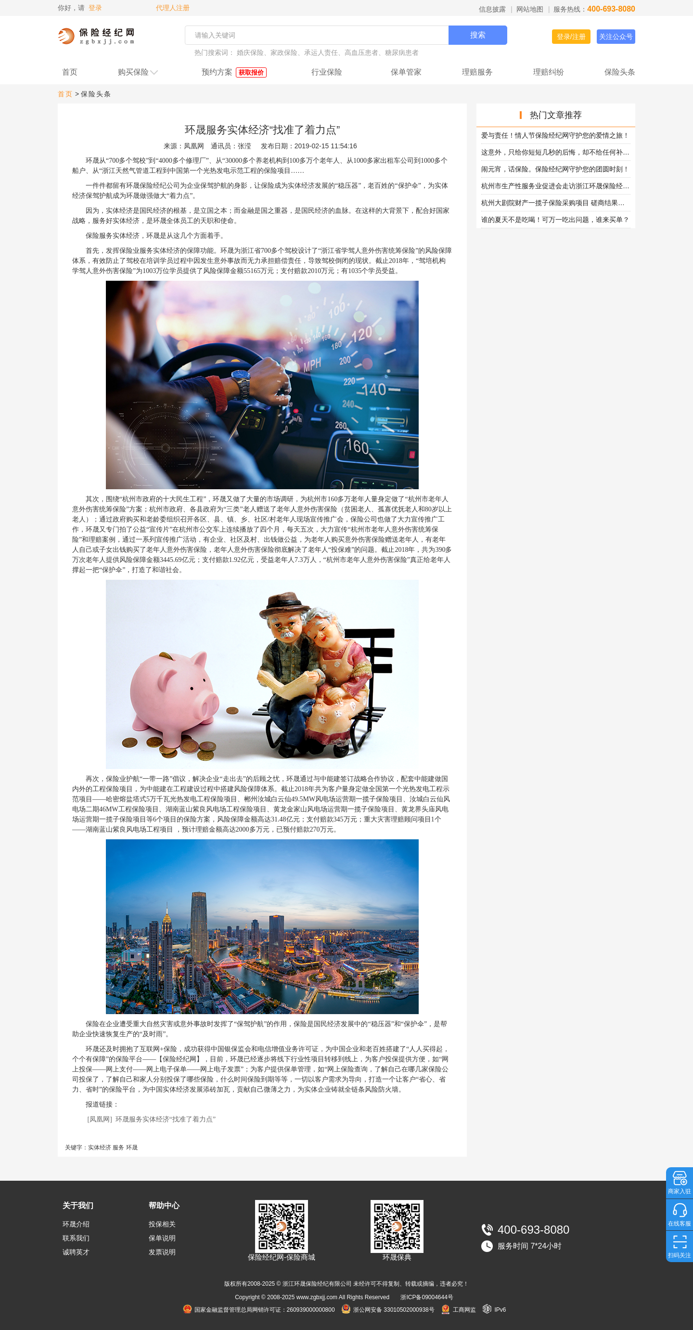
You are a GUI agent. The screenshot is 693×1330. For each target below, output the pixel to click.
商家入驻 (679, 1191)
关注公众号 (616, 36)
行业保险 (326, 72)
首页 (69, 72)
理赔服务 (477, 72)
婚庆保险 (250, 52)
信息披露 (492, 9)
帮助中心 (164, 1205)
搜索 (478, 35)
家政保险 (283, 52)
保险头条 (619, 72)
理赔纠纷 (548, 72)
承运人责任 (321, 52)
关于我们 (78, 1205)
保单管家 (406, 72)
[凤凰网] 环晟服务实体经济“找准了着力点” (152, 1119)
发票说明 (162, 1252)
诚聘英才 (76, 1252)
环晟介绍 (76, 1224)
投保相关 (162, 1224)
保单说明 (162, 1238)
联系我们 (76, 1238)
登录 (95, 8)
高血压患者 (361, 52)
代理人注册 (172, 8)
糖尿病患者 (402, 52)
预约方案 (234, 72)
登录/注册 (571, 36)
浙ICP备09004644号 (426, 1297)
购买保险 (138, 73)
